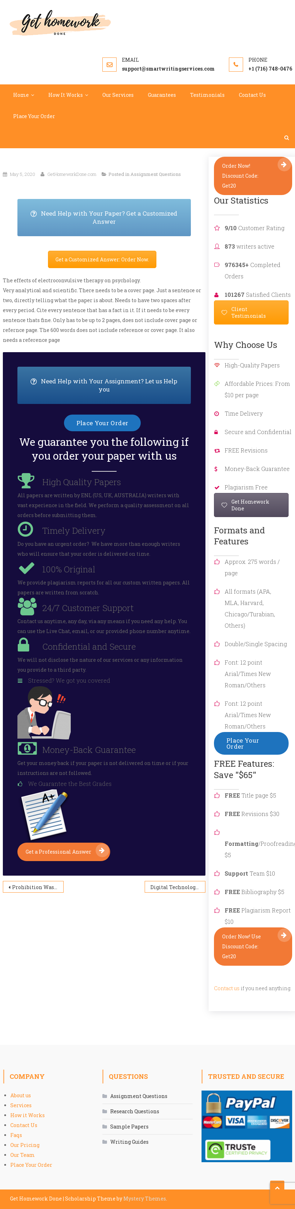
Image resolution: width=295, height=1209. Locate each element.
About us (20, 1095)
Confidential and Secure (89, 646)
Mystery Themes (144, 1198)
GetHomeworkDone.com (71, 174)
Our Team (22, 1155)
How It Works (65, 94)
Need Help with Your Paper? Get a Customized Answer (111, 217)
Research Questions (134, 1111)
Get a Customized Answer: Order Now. (102, 259)
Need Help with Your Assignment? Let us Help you (111, 385)
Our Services (118, 94)
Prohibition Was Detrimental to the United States (38, 887)
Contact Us (252, 94)
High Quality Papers (81, 482)
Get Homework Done (245, 505)
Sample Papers (129, 1126)
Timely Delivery (74, 530)
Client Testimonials (243, 312)
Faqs (16, 1135)
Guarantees (162, 94)
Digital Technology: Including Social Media (177, 887)
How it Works (27, 1115)
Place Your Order (34, 116)
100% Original (68, 569)
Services (21, 1105)
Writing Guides (129, 1141)
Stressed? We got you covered (69, 680)
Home (21, 94)
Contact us (227, 988)
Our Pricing (24, 1145)
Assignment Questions (155, 174)
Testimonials (207, 94)
